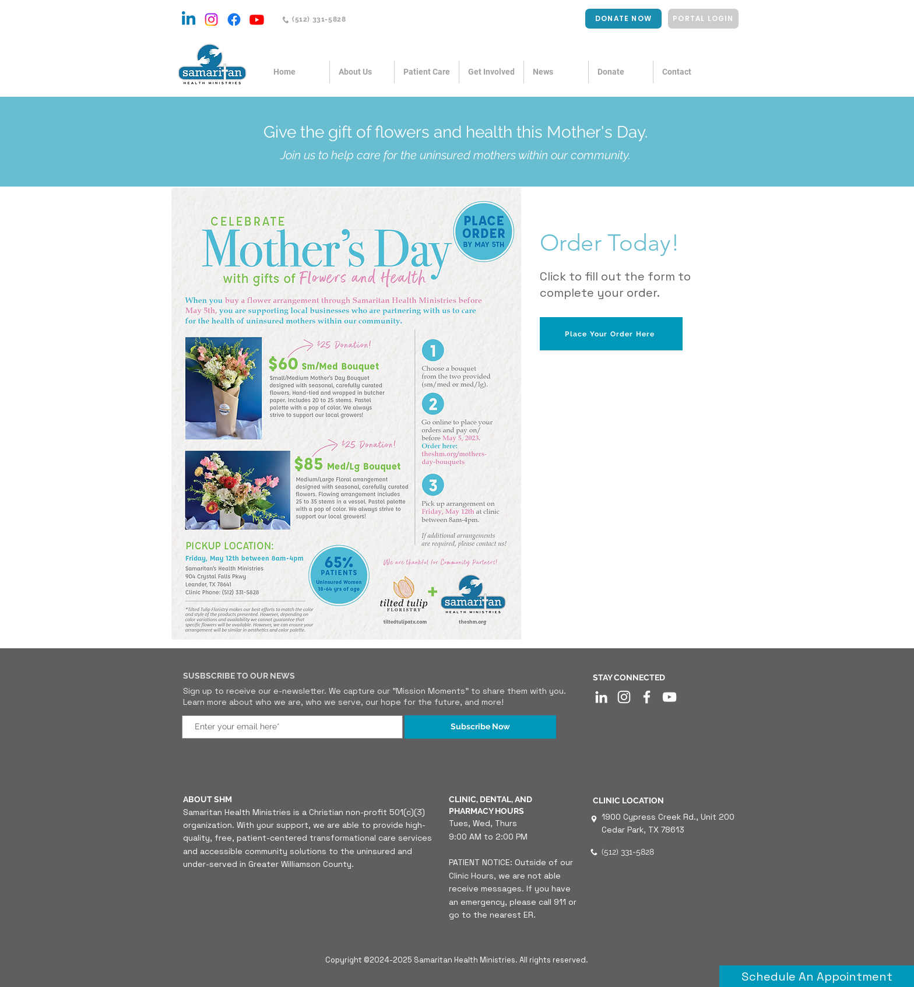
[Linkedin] (188, 19)
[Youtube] (256, 19)
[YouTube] (669, 697)
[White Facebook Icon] (646, 697)
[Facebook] (234, 19)
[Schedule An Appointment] (816, 976)
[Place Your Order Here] (611, 333)
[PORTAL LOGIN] (703, 19)
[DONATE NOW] (623, 19)
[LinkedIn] (601, 697)
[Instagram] (211, 19)
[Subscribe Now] (480, 727)
